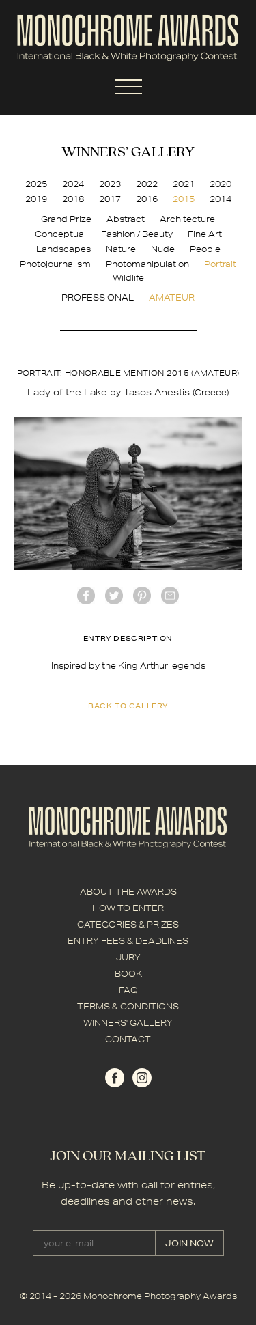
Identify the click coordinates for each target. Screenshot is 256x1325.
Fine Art (205, 234)
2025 (36, 184)
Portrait (220, 264)
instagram (142, 1077)
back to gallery (128, 705)
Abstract (125, 219)
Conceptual (60, 234)
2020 (220, 184)
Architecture (187, 219)
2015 (184, 199)
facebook (86, 595)
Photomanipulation (147, 264)
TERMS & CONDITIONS (128, 1006)
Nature (121, 249)
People (205, 249)
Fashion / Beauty (137, 234)
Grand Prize (66, 219)
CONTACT (128, 1039)
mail (170, 595)
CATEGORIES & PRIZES (128, 924)
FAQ (128, 990)
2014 (220, 199)
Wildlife (128, 277)
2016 (147, 199)
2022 (147, 184)
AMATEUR (172, 297)
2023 (110, 184)
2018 (73, 199)
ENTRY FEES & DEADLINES (128, 941)
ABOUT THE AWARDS (128, 891)
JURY (128, 957)
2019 (36, 199)
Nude (163, 249)
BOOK (128, 973)
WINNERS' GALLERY (128, 1023)
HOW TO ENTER (128, 908)
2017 (110, 199)
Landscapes (63, 249)
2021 (184, 184)
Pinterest (142, 595)
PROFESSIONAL (97, 297)
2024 (73, 184)
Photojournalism (55, 264)
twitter (114, 595)
